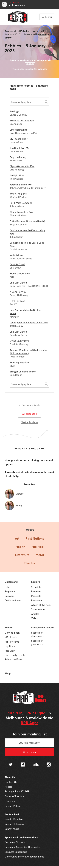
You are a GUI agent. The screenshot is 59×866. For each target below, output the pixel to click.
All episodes (29, 413)
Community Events (15, 655)
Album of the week (41, 604)
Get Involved (12, 814)
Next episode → (29, 422)
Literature (22, 555)
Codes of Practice (14, 796)
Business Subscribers (16, 851)
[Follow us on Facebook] (23, 764)
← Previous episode (29, 405)
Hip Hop (38, 546)
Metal (40, 555)
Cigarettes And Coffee (22, 166)
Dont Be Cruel (17, 264)
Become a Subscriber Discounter (22, 846)
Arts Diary (10, 650)
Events (8, 627)
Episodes (9, 595)
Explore (35, 581)
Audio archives (13, 600)
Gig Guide (10, 646)
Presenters (36, 600)
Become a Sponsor (15, 842)
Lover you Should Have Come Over (29, 322)
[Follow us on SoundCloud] (36, 765)
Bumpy (43, 34)
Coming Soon (12, 632)
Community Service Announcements (24, 856)
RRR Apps (29, 722)
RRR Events (11, 637)
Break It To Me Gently (22, 120)
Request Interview (14, 824)
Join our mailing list (29, 734)
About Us (10, 777)
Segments (10, 591)
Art (17, 538)
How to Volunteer (14, 819)
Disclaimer (10, 801)
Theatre (29, 563)
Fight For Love (17, 301)
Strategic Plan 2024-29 (17, 791)
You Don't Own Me (19, 148)
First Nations (35, 538)
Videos (35, 618)
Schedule (36, 587)
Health (20, 546)
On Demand (11, 581)
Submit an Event (13, 659)
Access (8, 786)
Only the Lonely (18, 157)
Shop (8, 673)
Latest (8, 587)
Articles (35, 613)
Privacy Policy (12, 805)
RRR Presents (12, 641)
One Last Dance (18, 282)
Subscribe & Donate (42, 627)
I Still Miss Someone (21, 203)
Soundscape (38, 609)
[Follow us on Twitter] (10, 765)
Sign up (29, 752)
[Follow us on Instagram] (49, 764)
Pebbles (24, 31)
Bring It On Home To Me (23, 371)
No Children (16, 255)
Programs (36, 591)
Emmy (8, 37)
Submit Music (12, 828)
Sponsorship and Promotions (21, 837)
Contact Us (11, 782)
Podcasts (36, 595)
